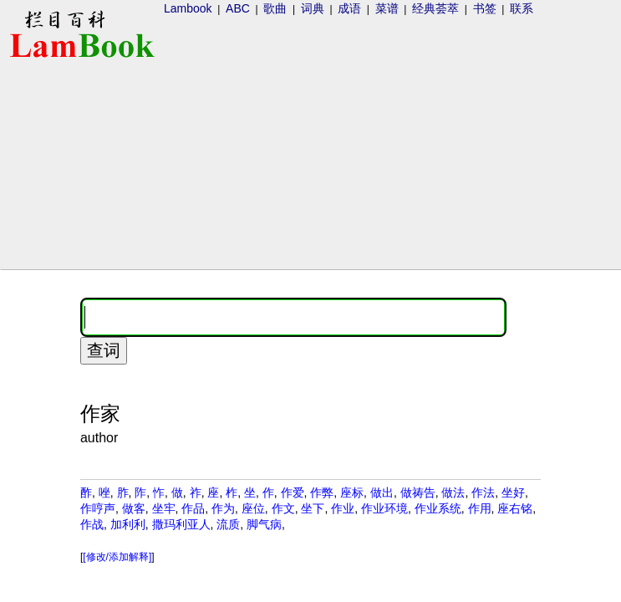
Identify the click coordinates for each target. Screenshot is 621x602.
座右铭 (514, 508)
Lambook (188, 8)
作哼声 (97, 508)
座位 (253, 508)
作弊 (321, 492)
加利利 (127, 524)
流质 (228, 524)
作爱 (292, 492)
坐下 (312, 508)
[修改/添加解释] (117, 557)
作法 (483, 492)
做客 (133, 508)
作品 (193, 508)
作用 (479, 508)
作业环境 (384, 508)
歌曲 (275, 8)
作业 (342, 508)
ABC (238, 8)
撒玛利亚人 (181, 524)
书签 (484, 8)
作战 (92, 524)
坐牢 (164, 508)
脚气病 (264, 524)
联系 (521, 8)
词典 (312, 8)
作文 (283, 508)
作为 (223, 508)
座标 (352, 492)
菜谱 (387, 8)
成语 (349, 8)
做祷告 (417, 492)
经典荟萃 (435, 8)
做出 (382, 492)
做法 (453, 492)
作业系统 (438, 508)
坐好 (513, 492)
